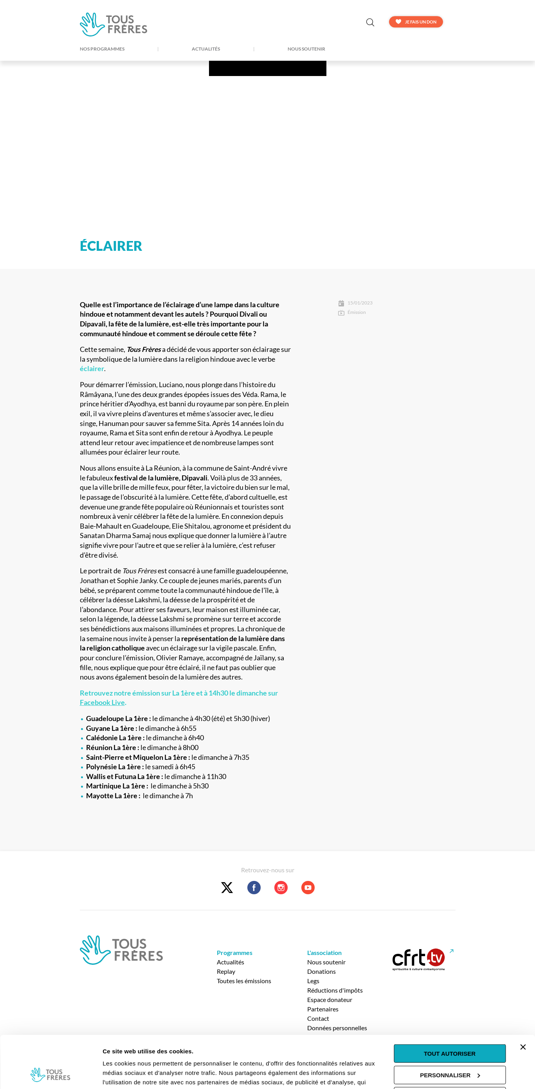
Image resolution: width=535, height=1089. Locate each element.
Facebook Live (102, 702)
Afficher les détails (129, 1073)
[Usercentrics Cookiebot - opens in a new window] (50, 1074)
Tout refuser (449, 1047)
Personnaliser (450, 1025)
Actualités (206, 49)
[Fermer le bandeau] (523, 998)
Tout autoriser (450, 1004)
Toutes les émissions (244, 980)
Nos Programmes (102, 49)
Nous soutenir (306, 49)
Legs (313, 980)
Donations (321, 971)
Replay (226, 971)
